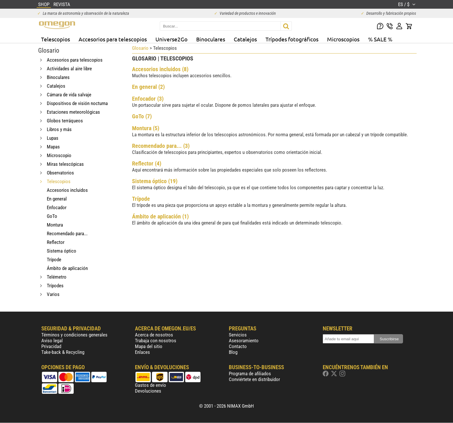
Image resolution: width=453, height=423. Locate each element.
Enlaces (142, 352)
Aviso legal (52, 340)
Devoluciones (148, 391)
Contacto (238, 346)
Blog (233, 352)
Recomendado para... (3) (161, 145)
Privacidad (51, 346)
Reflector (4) (146, 163)
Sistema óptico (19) (154, 181)
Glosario (140, 48)
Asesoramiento (244, 340)
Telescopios (55, 39)
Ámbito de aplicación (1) (160, 216)
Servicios (238, 335)
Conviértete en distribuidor (254, 379)
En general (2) (148, 86)
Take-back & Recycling (62, 352)
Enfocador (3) (148, 98)
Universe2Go (171, 39)
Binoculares (210, 39)
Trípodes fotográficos (292, 39)
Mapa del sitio (148, 346)
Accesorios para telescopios (113, 39)
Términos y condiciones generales (74, 335)
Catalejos (245, 39)
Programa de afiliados (250, 373)
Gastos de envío (150, 385)
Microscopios (343, 39)
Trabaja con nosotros (155, 340)
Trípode (141, 198)
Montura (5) (145, 128)
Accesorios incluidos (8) (160, 69)
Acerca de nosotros (154, 335)
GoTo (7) (142, 116)
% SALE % (380, 39)
